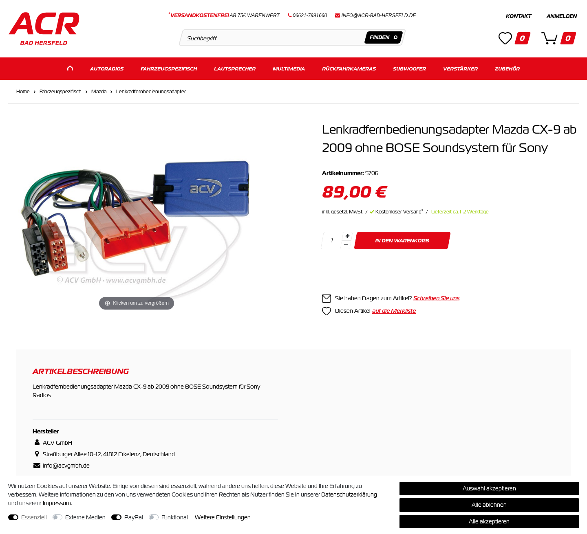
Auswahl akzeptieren (489, 488)
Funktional (174, 517)
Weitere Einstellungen (223, 517)
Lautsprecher (235, 68)
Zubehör (507, 68)
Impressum (57, 503)
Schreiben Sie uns (436, 297)
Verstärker (460, 68)
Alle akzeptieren (489, 521)
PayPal (133, 517)
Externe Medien (85, 517)
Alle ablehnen (489, 504)
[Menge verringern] (345, 244)
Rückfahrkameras (349, 68)
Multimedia (289, 68)
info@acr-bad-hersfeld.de (379, 15)
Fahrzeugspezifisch (169, 68)
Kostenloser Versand (399, 211)
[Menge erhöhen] (347, 235)
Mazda (98, 91)
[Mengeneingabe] (331, 240)
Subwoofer (409, 68)
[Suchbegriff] (292, 37)
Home (23, 91)
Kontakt (518, 16)
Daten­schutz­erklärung (349, 494)
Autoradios (107, 68)
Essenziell (34, 517)
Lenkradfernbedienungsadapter (151, 91)
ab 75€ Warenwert (224, 15)
